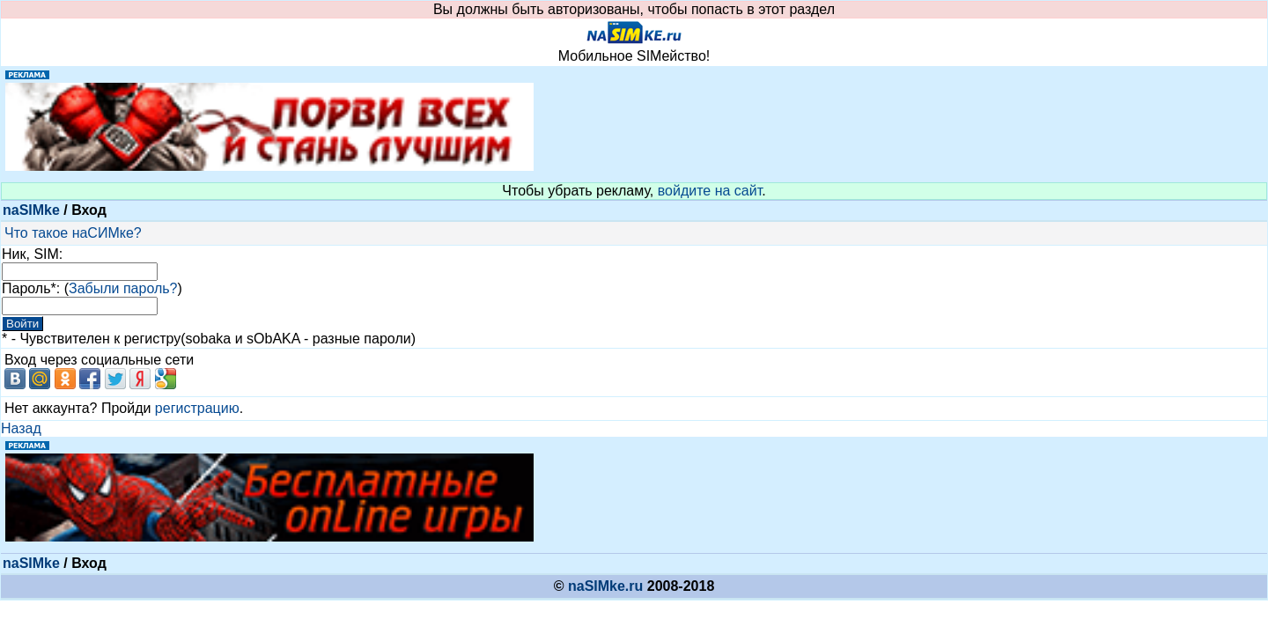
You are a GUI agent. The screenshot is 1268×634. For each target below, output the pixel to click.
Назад (21, 428)
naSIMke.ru (605, 586)
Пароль (26, 288)
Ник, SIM (30, 254)
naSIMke (31, 210)
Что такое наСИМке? (73, 232)
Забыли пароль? (123, 288)
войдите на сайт (710, 190)
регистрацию (197, 408)
